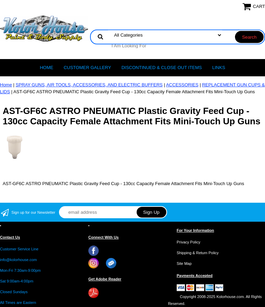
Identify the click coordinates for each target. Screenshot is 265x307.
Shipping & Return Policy (198, 253)
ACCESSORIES (182, 84)
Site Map (184, 263)
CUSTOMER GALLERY (87, 67)
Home (46, 67)
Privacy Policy (188, 242)
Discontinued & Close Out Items (161, 67)
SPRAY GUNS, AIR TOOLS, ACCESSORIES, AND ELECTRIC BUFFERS (89, 84)
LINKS (218, 67)
